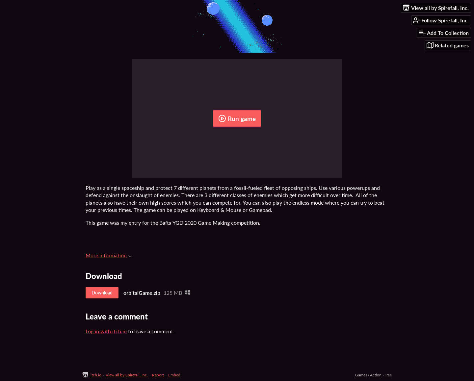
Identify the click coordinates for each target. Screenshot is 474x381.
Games (361, 374)
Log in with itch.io (106, 331)
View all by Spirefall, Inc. (127, 374)
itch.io (96, 374)
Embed (174, 374)
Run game (237, 118)
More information (109, 255)
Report (158, 374)
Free (388, 374)
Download (102, 292)
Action (376, 374)
